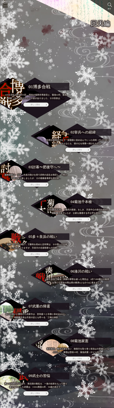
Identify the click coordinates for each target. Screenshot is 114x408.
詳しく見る (35, 104)
